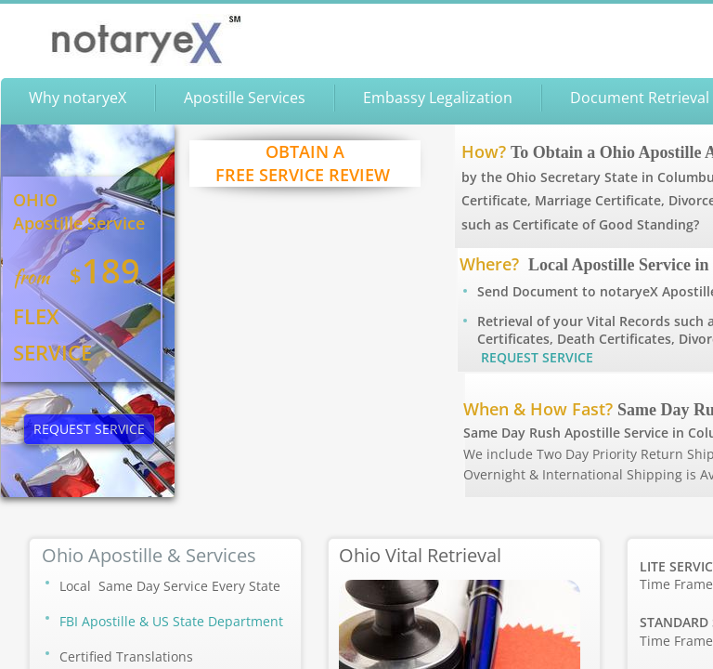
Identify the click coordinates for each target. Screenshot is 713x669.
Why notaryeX (77, 97)
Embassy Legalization (437, 97)
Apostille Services (244, 97)
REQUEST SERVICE (537, 357)
